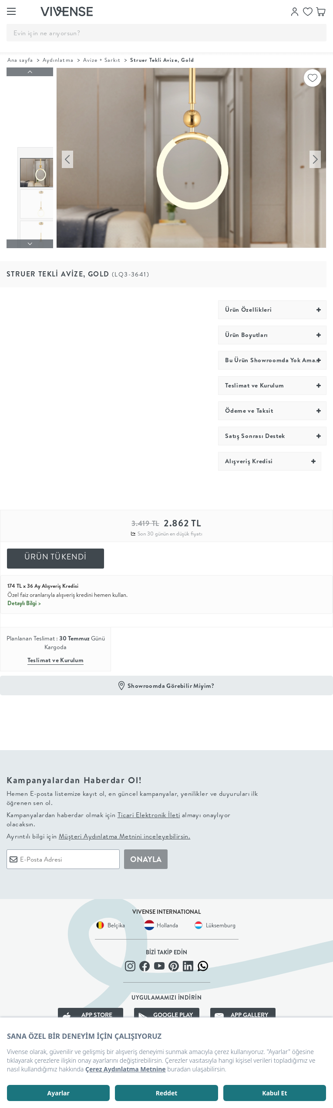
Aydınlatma (58, 60)
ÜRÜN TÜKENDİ (55, 551)
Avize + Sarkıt (102, 60)
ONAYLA (145, 853)
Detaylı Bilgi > (24, 597)
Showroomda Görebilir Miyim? (171, 680)
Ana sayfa (20, 60)
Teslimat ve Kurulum (55, 654)
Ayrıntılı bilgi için (98, 830)
